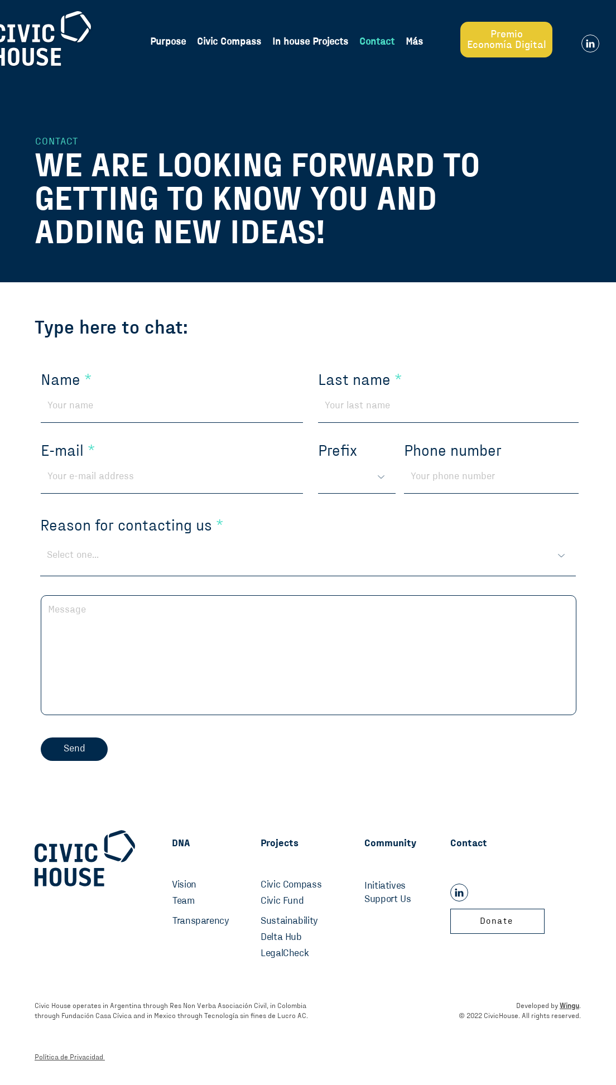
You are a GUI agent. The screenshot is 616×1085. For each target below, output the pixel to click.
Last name (354, 380)
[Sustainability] (299, 921)
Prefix (337, 451)
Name (60, 380)
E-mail (62, 451)
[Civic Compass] (294, 885)
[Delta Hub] (294, 937)
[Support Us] (400, 899)
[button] (414, 42)
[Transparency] (206, 921)
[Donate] (497, 921)
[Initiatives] (400, 886)
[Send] (74, 749)
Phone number (453, 451)
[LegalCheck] (294, 954)
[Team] (196, 901)
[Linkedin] (590, 43)
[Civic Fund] (294, 901)
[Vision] (191, 885)
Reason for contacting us (128, 526)
